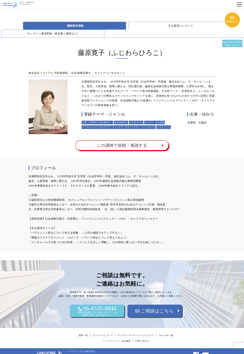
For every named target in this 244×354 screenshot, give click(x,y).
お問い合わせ (142, 333)
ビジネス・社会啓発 (154, 114)
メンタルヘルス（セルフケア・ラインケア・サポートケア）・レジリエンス (118, 119)
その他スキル (136, 114)
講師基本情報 (60, 25)
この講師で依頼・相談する (122, 137)
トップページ (110, 333)
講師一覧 (83, 327)
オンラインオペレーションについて (136, 327)
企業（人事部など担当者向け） (97, 114)
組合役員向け (121, 114)
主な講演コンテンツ (122, 25)
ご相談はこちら (154, 303)
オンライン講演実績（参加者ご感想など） (185, 25)
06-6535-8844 (97, 303)
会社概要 (126, 333)
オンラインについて (102, 327)
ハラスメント (163, 119)
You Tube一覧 (166, 327)
